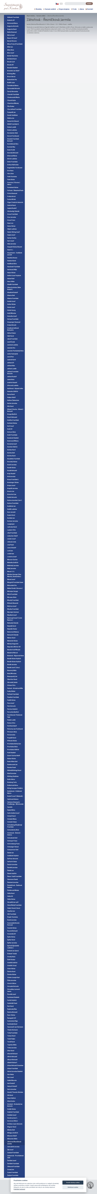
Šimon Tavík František (14, 876)
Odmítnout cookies (73, 1187)
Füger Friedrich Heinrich (15, 202)
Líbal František (12, 533)
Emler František (12, 162)
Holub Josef (11, 307)
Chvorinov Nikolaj (13, 103)
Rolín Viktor (11, 779)
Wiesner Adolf (12, 1136)
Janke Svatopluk (12, 354)
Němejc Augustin (12, 644)
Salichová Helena (12, 799)
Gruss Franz (11, 220)
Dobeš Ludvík (11, 127)
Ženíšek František (13, 1163)
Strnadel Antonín (13, 986)
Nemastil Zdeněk (12, 635)
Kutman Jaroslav (12, 521)
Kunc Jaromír (11, 512)
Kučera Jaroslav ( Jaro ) (14, 500)
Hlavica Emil (11, 295)
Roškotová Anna (12, 785)
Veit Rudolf (11, 1083)
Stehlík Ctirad (11, 965)
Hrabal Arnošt (11, 325)
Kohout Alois (11, 432)
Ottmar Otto (11, 685)
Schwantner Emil (12, 850)
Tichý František (12, 1033)
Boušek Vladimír (12, 68)
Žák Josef (10, 1150)
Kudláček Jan (11, 506)
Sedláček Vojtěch (13, 856)
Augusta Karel (12, 29)
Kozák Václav (11, 467)
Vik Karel (10, 1095)
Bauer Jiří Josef (12, 38)
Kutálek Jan (11, 518)
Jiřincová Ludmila (12, 385)
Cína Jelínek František (14, 109)
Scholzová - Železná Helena (13, 834)
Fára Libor (10, 173)
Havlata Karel (11, 261)
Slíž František (11, 914)
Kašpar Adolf (11, 397)
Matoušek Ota (12, 585)
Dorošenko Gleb (12, 133)
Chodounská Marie (13, 97)
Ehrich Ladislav (12, 159)
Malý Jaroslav (11, 568)
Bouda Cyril (11, 62)
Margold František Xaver (15, 582)
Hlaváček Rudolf (12, 292)
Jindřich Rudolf (12, 382)
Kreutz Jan (10, 491)
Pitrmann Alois (12, 732)
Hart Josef (10, 241)
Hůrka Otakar (11, 333)
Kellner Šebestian (13, 400)
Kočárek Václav (12, 423)
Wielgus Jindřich (12, 1133)
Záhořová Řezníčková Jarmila (14, 1143)
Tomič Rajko (11, 1039)
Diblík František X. (13, 124)
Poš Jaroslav (11, 735)
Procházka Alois (12, 747)
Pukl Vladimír (11, 752)
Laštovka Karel (12, 527)
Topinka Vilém (11, 1045)
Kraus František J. (13, 479)
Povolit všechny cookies (73, 1182)
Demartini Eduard (13, 121)
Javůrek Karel (11, 360)
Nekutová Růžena (13, 632)
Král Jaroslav (11, 476)
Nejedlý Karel (11, 626)
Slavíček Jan (11, 911)
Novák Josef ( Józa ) (13, 667)
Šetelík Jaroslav (12, 867)
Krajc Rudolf (11, 473)
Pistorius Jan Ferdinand (15, 729)
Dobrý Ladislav (12, 130)
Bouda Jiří (10, 65)
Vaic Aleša (10, 1074)
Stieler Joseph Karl (13, 977)
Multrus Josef (11, 606)
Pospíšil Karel (11, 738)
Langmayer (11, 524)
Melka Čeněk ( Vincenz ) (15, 588)
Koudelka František (13, 459)
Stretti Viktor (11, 983)
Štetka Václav (11, 974)
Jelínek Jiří (10, 363)
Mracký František (13, 600)
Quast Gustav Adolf (13, 755)
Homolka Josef (12, 316)
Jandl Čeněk (11, 342)
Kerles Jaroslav (12, 403)
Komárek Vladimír (13, 438)
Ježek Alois (10, 379)
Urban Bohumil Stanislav (15, 1065)
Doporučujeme (63, 9)
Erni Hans (10, 171)
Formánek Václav (12, 187)
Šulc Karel (10, 1006)
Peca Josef (10, 703)
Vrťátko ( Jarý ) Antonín (14, 1124)
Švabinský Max (12, 1009)
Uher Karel (10, 1051)
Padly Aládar (11, 691)
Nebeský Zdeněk (12, 623)
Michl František (12, 594)
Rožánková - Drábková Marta (14, 792)
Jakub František (12, 339)
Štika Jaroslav (11, 980)
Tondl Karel (11, 1042)
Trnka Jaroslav (12, 1048)
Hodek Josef (11, 301)
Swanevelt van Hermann (15, 1027)
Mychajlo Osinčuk (13, 612)
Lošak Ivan (10, 554)
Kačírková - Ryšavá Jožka (15, 388)
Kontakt (89, 9)
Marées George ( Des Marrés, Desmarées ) (14, 575)
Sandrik (9, 807)
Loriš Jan (10, 551)
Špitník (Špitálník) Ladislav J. (13, 947)
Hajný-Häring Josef (13, 232)
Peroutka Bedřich (13, 712)
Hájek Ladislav (12, 229)
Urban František (12, 1068)
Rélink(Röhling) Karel (14, 770)
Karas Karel (11, 394)
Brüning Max (11, 74)
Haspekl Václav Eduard (14, 247)
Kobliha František (13, 420)
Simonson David (12, 879)
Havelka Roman (12, 258)
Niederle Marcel (12, 653)
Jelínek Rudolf (12, 376)
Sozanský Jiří (11, 934)
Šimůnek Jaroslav (12, 882)
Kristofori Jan (11, 494)
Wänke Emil (11, 1130)
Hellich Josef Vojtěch (14, 275)
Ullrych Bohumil (12, 1059)
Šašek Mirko (11, 810)
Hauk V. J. (10, 250)
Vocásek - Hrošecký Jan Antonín (14, 1105)
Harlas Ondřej (11, 238)
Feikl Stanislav (12, 176)
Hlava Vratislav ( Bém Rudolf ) (14, 288)
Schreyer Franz (12, 841)
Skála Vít (10, 896)
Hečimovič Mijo (12, 269)
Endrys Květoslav (12, 165)
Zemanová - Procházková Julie (15, 1157)
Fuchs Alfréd (11, 199)
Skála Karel (10, 893)
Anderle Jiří (11, 20)
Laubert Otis (11, 530)
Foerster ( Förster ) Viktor (13, 183)
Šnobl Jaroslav (11, 920)
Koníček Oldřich (12, 447)
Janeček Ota (11, 348)
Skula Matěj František (14, 905)
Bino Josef (10, 53)
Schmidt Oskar (12, 822)
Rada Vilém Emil (12, 761)
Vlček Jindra (11, 1101)
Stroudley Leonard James (13, 990)
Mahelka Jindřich (12, 562)
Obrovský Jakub (12, 682)
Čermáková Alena (12, 85)
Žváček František (12, 1175)
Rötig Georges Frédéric (15, 788)
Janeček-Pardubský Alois (15, 351)
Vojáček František (13, 1112)
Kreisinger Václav (13, 482)
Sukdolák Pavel (12, 1003)
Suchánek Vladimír (13, 997)
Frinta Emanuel (12, 193)
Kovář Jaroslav (11, 465)
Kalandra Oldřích (12, 391)
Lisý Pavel (10, 545)
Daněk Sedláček (12, 115)
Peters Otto (11, 723)
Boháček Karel (12, 59)
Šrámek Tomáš (12, 954)
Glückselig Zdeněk (13, 211)
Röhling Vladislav (12, 776)
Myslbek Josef (12, 615)
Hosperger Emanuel (13, 322)
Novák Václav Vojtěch (14, 658)
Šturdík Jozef (11, 994)
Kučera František (12, 503)
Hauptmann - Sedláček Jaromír (14, 254)
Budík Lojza (11, 82)
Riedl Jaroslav (11, 773)
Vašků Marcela (12, 1080)
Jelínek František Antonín (12, 372)
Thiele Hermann (12, 1030)
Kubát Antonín (12, 497)
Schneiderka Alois (13, 830)
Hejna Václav (11, 272)
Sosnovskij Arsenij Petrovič (13, 924)
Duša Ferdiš (11, 150)
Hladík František (12, 284)
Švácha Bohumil (12, 1012)
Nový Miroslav (11, 673)
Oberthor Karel (12, 679)
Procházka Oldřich (13, 749)
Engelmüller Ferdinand (14, 168)
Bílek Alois (10, 50)
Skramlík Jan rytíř (12, 902)
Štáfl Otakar (11, 959)
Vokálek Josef (11, 1115)
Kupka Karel (11, 515)
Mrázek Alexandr (12, 603)
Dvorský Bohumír (12, 153)
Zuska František (12, 1172)
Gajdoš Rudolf (12, 208)
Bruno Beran (11, 76)
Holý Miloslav (11, 313)
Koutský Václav (12, 462)
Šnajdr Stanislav (12, 917)
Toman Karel (11, 1036)
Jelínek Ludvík (11, 369)
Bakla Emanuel (12, 32)
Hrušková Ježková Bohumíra (13, 329)
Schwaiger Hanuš (13, 847)
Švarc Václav (11, 1015)
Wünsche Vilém (12, 1139)
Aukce (81, 9)
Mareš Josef (11, 579)
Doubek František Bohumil (13, 140)
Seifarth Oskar (12, 861)
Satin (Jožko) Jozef (13, 813)
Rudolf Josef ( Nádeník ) (15, 796)
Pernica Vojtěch (12, 709)
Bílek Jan (10, 47)
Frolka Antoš (11, 196)
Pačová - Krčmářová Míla (15, 688)
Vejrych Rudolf (12, 1086)
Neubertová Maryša (13, 650)
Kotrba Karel (11, 456)
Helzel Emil (10, 278)
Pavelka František (13, 697)
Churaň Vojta (11, 100)
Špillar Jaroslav (12, 943)
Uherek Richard (12, 1054)
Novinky (38, 9)
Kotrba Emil (11, 453)
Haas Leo (10, 223)
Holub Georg (11, 310)
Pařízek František (13, 694)
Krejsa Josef (11, 485)
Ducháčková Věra (12, 144)
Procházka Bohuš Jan (14, 744)
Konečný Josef (12, 444)
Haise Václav (11, 226)
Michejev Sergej (12, 591)
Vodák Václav (11, 1109)
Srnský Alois (11, 957)
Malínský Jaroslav (13, 565)
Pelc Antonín (11, 706)
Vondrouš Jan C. (12, 1118)
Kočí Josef (10, 426)
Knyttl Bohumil (12, 417)
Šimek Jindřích (11, 873)
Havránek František (13, 267)
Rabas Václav (11, 758)
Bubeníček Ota (12, 79)
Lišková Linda (11, 542)
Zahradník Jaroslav (13, 1147)
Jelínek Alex (11, 366)
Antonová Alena (12, 23)
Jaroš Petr (10, 357)
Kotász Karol (11, 450)
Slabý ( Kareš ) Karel (13, 908)
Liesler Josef (11, 539)
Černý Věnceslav (12, 91)
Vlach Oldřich (11, 1098)
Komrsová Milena (12, 441)
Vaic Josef (10, 1077)
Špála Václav (11, 937)
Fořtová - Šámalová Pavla (15, 190)
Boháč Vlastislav (12, 56)
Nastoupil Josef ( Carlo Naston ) (14, 619)
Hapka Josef (11, 235)
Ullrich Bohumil (12, 1056)
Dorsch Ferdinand (13, 136)
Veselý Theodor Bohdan (15, 1092)
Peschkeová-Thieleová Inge (14, 716)
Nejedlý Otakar (12, 629)
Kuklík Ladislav (12, 509)
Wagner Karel (11, 1127)
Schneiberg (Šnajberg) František (14, 826)
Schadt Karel (11, 816)
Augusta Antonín (12, 26)
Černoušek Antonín (13, 88)
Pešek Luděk (11, 720)
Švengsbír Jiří (11, 1018)
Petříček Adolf (12, 726)
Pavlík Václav (11, 700)
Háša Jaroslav (11, 244)
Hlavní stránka (31, 16)
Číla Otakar (10, 106)
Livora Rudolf (11, 548)
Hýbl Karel (10, 336)
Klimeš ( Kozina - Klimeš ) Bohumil (15, 410)
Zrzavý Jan (10, 1169)
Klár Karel (10, 406)
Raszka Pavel (11, 767)
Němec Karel (11, 638)
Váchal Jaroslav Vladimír (15, 1071)
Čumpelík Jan (11, 112)
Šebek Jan (10, 853)
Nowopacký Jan (12, 676)
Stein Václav (11, 968)
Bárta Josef (11, 35)
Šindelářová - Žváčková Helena (14, 886)
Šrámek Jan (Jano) (13, 951)
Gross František (12, 214)
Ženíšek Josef (11, 1160)
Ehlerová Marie (12, 156)
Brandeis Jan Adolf (13, 71)
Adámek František (13, 17)
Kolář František (12, 435)
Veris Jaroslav (11, 1089)
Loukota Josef (12, 557)
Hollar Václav (11, 304)
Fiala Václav (11, 179)
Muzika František (13, 609)
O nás (74, 9)
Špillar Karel (11, 940)
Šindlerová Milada (13, 890)
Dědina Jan (10, 118)
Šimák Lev (10, 870)
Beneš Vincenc (12, 41)
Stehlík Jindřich (12, 963)
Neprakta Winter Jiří (13, 647)
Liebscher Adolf (12, 536)
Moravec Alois (11, 597)
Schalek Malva (11, 819)
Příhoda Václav (12, 741)
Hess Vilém (10, 281)
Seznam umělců (49, 9)
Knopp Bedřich (12, 414)
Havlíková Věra (12, 264)
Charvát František (13, 94)
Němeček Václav (12, 641)
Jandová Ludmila (12, 345)
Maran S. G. (11, 571)
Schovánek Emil (12, 838)
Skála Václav (11, 899)
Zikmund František (13, 1166)
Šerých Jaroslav (12, 864)
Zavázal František (13, 1153)
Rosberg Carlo (12, 782)
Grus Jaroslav (11, 217)
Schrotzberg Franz (13, 844)
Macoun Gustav (12, 559)
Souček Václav (11, 928)
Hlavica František (12, 298)
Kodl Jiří (9, 429)
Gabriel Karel (11, 205)
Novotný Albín (11, 670)
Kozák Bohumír (12, 470)
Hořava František (12, 319)
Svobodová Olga (12, 1021)
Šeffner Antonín (12, 859)
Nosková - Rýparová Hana (15, 656)
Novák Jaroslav (12, 664)
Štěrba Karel (11, 971)
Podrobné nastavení (19, 1189)
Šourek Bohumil (12, 931)
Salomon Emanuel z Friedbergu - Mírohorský (15, 803)
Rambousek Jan (12, 764)
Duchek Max (11, 147)
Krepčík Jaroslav (12, 488)
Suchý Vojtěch (12, 1000)
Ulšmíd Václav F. (12, 1062)
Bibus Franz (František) (14, 44)
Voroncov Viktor (12, 1121)
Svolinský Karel (12, 1024)
